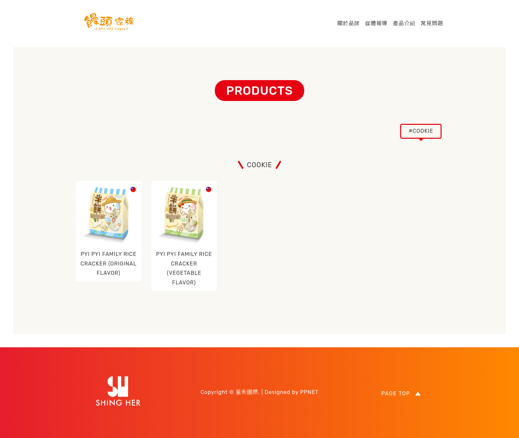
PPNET (309, 392)
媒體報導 (376, 23)
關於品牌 (348, 23)
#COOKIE (420, 131)
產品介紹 (404, 23)
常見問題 (432, 23)
